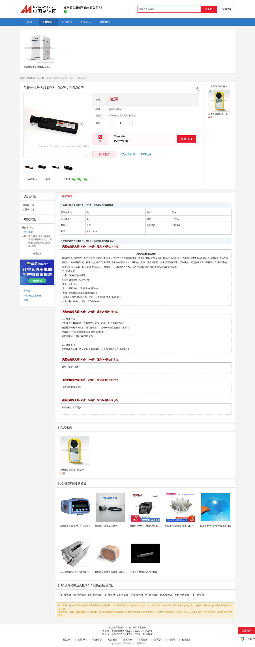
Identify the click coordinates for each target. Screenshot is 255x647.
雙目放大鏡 (151, 595)
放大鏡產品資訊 (116, 627)
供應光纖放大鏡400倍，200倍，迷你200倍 (132, 631)
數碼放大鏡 (166, 595)
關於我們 (67, 639)
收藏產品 (30, 179)
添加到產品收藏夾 (32, 295)
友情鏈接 (186, 639)
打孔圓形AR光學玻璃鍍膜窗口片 (215, 525)
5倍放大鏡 (109, 595)
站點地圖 (112, 639)
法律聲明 (158, 639)
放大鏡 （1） (29, 205)
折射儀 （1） (29, 209)
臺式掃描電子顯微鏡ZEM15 (37, 67)
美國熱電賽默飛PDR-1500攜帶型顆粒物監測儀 (82, 525)
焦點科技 (131, 643)
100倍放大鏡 (95, 595)
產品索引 (28, 291)
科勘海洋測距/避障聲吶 (106, 525)
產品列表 (31, 78)
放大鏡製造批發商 (137, 627)
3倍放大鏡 (65, 595)
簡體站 (172, 639)
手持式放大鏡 (182, 595)
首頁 (22, 78)
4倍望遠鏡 (122, 595)
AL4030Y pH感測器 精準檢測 (144, 571)
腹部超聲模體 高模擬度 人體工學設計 (113, 571)
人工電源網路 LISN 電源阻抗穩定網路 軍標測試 (82, 571)
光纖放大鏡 (136, 595)
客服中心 (97, 639)
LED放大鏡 (198, 595)
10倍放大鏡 (79, 595)
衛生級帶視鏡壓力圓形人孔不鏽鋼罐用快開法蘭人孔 (190, 525)
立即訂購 (146, 154)
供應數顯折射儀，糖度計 (220, 114)
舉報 (46, 179)
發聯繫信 (104, 154)
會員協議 (142, 639)
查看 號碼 (186, 138)
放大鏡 (41, 78)
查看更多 (37, 253)
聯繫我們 (82, 639)
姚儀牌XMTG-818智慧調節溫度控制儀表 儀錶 (151, 525)
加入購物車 (128, 154)
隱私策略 (127, 639)
